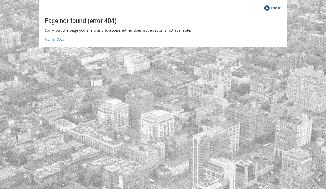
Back (60, 39)
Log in (276, 7)
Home (49, 39)
